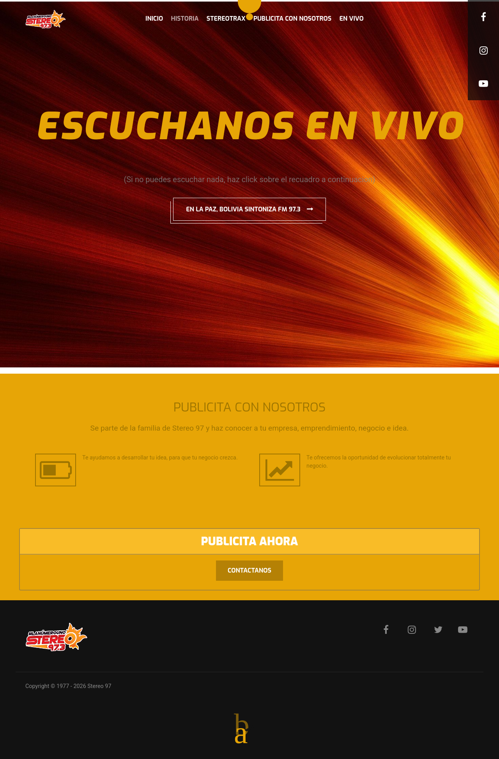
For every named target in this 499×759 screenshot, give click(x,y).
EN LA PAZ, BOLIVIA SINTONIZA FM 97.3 (243, 209)
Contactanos (249, 570)
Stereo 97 (99, 686)
